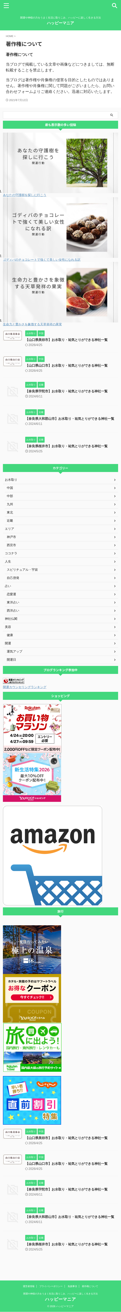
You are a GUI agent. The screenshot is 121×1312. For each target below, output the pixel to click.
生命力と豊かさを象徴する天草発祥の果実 (32, 324)
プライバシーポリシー (51, 1286)
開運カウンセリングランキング (27, 690)
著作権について (90, 1286)
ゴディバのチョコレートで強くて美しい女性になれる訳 (41, 259)
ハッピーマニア (60, 23)
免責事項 (72, 1286)
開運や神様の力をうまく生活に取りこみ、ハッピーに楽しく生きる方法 (60, 1294)
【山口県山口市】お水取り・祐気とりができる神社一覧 (68, 365)
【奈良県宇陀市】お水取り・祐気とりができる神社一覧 (68, 391)
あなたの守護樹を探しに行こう (24, 195)
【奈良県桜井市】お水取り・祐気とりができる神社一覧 (68, 450)
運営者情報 (29, 1286)
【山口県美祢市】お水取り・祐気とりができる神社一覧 (68, 340)
